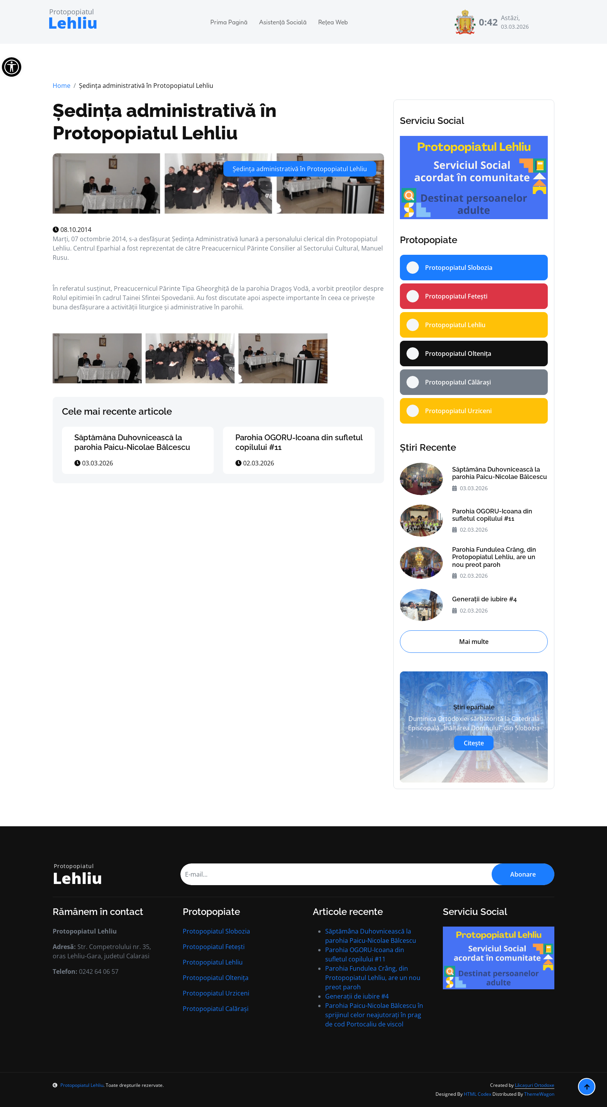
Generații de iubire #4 (484, 599)
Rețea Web (333, 22)
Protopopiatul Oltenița (216, 977)
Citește (474, 743)
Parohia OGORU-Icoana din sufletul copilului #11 (492, 515)
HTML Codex (477, 1094)
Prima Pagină (229, 22)
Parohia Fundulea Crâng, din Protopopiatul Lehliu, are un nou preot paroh (494, 557)
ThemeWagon (539, 1094)
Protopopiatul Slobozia (216, 931)
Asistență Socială (283, 22)
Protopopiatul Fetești (214, 946)
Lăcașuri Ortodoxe (534, 1085)
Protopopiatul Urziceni (216, 993)
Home (61, 85)
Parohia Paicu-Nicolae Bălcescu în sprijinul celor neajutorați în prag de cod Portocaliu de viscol (374, 1014)
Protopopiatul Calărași (216, 1008)
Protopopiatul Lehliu (213, 962)
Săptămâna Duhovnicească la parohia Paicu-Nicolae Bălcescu (132, 442)
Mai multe (474, 641)
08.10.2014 (72, 229)
